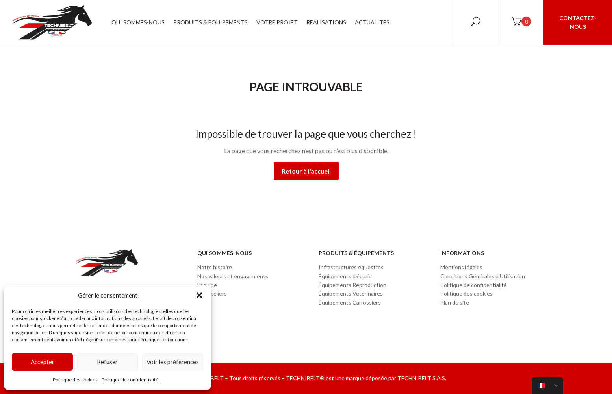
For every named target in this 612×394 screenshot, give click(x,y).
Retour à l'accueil (306, 171)
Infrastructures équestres (351, 267)
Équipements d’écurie (345, 276)
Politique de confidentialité (130, 380)
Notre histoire (214, 267)
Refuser (107, 361)
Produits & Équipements (210, 22)
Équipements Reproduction (352, 284)
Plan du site (454, 302)
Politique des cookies (75, 380)
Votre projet (277, 22)
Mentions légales (461, 267)
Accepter (42, 361)
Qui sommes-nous (138, 22)
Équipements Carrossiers (350, 302)
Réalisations (326, 22)
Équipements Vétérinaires (351, 293)
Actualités (372, 22)
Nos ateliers (212, 293)
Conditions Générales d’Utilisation (482, 276)
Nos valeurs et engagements (232, 276)
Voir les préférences (173, 361)
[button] (199, 295)
